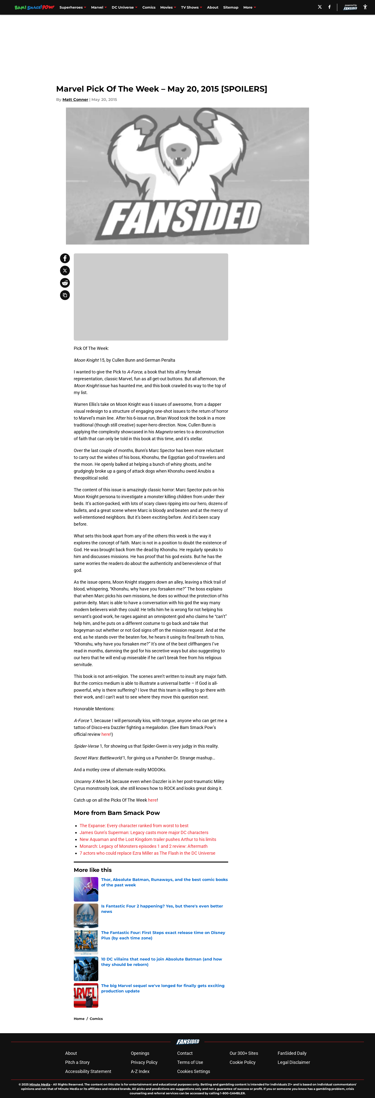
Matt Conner (75, 99)
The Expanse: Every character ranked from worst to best (134, 825)
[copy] (65, 295)
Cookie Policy (243, 1062)
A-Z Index (140, 1071)
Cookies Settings (193, 1071)
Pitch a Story (77, 1062)
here (105, 734)
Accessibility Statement (88, 1071)
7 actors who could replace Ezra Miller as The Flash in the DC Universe (147, 853)
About (212, 7)
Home (79, 1018)
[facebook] (329, 7)
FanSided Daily (292, 1053)
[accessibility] (365, 6)
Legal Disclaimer (294, 1062)
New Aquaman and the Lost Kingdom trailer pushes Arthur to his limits (148, 839)
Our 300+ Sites (244, 1053)
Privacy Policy (144, 1062)
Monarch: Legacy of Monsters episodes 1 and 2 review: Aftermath (144, 846)
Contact (185, 1053)
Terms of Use (190, 1062)
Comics (148, 7)
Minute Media (39, 1084)
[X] (320, 7)
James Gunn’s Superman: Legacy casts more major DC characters (144, 832)
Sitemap (230, 7)
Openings (140, 1053)
